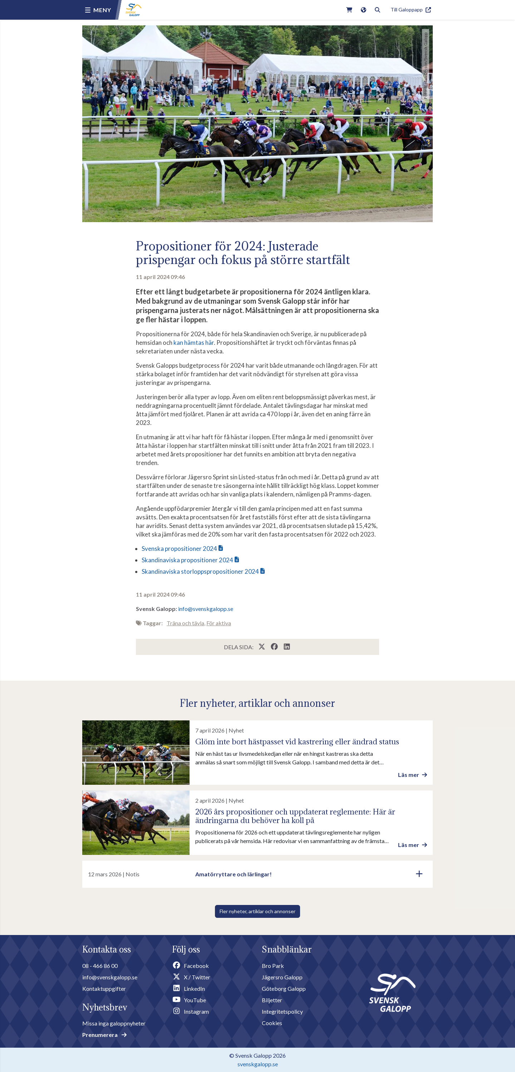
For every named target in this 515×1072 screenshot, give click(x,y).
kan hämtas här (193, 342)
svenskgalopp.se (257, 1064)
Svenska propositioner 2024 (179, 548)
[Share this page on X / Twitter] (262, 646)
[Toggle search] (377, 10)
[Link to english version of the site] (364, 10)
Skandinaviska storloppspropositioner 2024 (200, 571)
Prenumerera (104, 1034)
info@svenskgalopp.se (205, 608)
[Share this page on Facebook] (275, 646)
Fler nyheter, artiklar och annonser (257, 911)
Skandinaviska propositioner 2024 (187, 560)
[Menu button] (98, 10)
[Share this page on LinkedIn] (287, 646)
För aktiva (218, 623)
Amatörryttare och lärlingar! (233, 874)
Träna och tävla (185, 623)
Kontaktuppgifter (104, 988)
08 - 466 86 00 (100, 965)
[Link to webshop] (349, 10)
